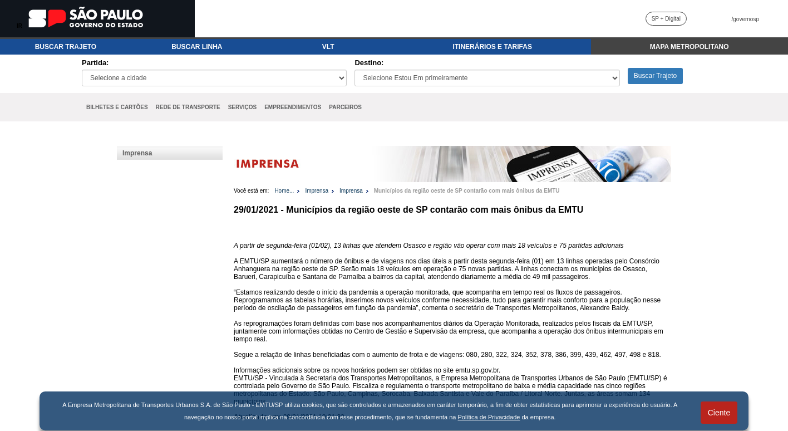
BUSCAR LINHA (196, 47)
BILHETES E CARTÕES (117, 107)
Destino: (368, 62)
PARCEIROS (345, 107)
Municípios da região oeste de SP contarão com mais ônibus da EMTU (467, 191)
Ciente (719, 412)
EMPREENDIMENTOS (292, 107)
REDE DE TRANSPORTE (188, 107)
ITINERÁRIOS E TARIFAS (491, 47)
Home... (284, 191)
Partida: (95, 62)
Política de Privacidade (489, 417)
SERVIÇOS (242, 107)
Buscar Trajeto (655, 76)
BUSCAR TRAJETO (65, 47)
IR (19, 26)
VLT (328, 47)
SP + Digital (666, 19)
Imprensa (137, 153)
